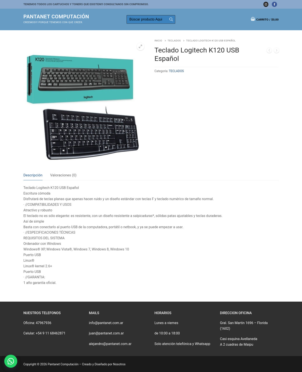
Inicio (158, 40)
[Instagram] (265, 4)
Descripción (32, 175)
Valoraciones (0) (63, 175)
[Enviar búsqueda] (171, 19)
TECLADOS (174, 40)
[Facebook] (274, 4)
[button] (10, 361)
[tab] (32, 175)
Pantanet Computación (56, 17)
